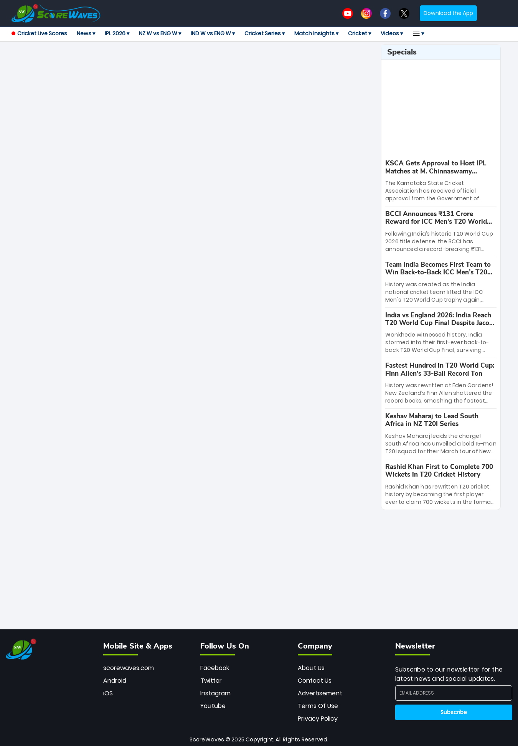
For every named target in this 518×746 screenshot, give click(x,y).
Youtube (213, 706)
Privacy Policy (318, 718)
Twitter (211, 680)
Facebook (214, 668)
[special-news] (441, 181)
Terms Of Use (318, 706)
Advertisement (320, 693)
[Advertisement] (193, 62)
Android (114, 680)
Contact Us (315, 680)
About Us (311, 668)
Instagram (215, 693)
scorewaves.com (128, 668)
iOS (108, 693)
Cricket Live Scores (39, 33)
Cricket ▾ (359, 33)
